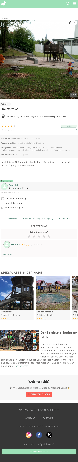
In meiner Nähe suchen (39, 451)
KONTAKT (30, 418)
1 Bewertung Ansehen (8, 130)
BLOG (40, 410)
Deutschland (13, 218)
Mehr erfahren (21, 365)
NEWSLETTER (51, 410)
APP (21, 410)
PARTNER (48, 418)
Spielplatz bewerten (15, 202)
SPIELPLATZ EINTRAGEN (39, 394)
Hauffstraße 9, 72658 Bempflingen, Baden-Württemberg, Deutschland (36, 116)
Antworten (7, 254)
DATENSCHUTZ (34, 426)
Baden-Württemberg (31, 218)
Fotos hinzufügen (14, 207)
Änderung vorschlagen (16, 198)
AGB (21, 426)
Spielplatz (5, 104)
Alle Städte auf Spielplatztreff (39, 444)
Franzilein (14, 185)
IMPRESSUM (52, 426)
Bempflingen (49, 218)
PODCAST (30, 410)
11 (19, 188)
